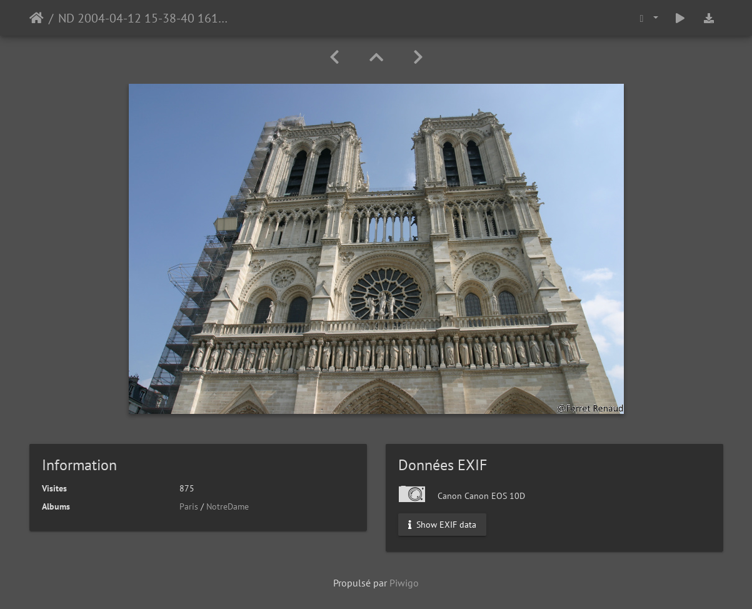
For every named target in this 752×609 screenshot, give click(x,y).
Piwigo (404, 582)
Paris (188, 506)
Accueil (36, 18)
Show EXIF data (442, 524)
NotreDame (227, 506)
